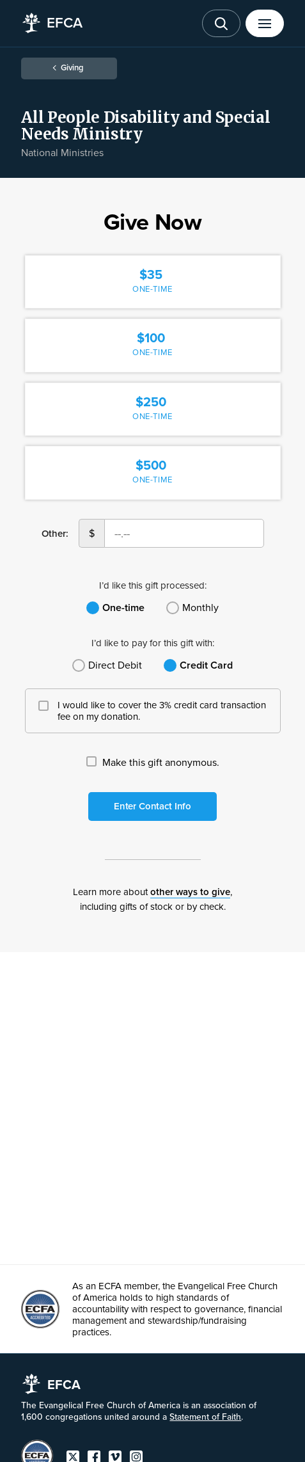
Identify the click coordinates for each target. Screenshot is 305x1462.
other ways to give (190, 892)
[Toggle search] (221, 23)
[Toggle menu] (265, 23)
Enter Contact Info (152, 806)
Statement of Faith (205, 1416)
